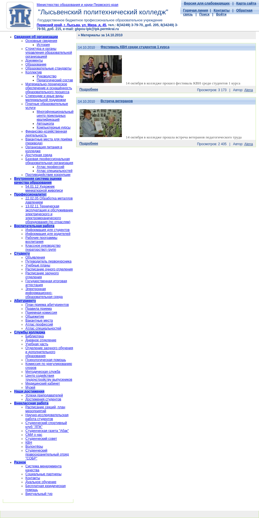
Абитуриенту (25, 301)
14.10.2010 (86, 48)
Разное (20, 462)
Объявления (35, 257)
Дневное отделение (40, 340)
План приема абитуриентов (47, 305)
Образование (35, 64)
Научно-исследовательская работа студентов (47, 417)
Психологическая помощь (45, 360)
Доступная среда (38, 155)
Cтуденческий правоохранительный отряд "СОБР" (47, 454)
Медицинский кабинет (42, 383)
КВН (28, 443)
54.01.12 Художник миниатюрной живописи (44, 188)
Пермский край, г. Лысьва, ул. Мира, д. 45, (72, 25)
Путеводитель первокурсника (48, 261)
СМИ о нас (33, 435)
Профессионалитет (30, 194)
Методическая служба (42, 372)
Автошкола (45, 123)
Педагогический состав (55, 80)
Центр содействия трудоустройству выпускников (48, 378)
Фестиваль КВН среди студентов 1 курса (135, 47)
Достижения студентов (43, 399)
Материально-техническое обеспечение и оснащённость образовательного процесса (48, 88)
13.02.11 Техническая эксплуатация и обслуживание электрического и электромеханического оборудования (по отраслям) (49, 214)
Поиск (204, 14)
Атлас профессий (50, 167)
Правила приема (38, 309)
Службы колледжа (29, 332)
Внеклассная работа (31, 403)
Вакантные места (39, 320)
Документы (34, 60)
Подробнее (88, 89)
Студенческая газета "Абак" (47, 431)
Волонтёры (34, 447)
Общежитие (34, 317)
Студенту (22, 253)
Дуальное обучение (40, 482)
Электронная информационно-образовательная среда (44, 293)
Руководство (46, 76)
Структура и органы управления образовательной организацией (48, 53)
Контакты (222, 10)
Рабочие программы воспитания (41, 240)
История (43, 45)
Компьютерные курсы (54, 127)
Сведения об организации (36, 37)
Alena (248, 90)
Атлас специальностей (55, 171)
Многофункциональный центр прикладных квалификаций (55, 116)
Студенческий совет (41, 439)
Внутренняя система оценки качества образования (38, 181)
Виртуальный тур (38, 494)
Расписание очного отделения (49, 269)
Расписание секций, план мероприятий (45, 409)
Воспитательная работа (34, 226)
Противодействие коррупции (48, 175)
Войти (221, 14)
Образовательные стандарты (48, 68)
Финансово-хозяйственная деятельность (46, 133)
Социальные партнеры (43, 474)
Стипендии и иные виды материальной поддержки (45, 98)
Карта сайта (246, 3)
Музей (30, 387)
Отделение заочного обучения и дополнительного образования (49, 352)
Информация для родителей (47, 234)
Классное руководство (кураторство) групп (43, 248)
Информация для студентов (47, 230)
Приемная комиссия (41, 313)
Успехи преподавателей (44, 395)
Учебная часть (36, 344)
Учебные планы (37, 265)
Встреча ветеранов (117, 101)
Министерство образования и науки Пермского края (77, 5)
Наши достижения (29, 391)
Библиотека (34, 336)
